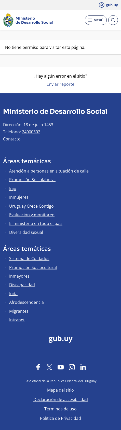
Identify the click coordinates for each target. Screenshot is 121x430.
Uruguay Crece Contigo (31, 206)
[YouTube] (61, 367)
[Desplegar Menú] (96, 20)
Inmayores (19, 276)
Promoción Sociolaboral (32, 179)
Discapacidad (22, 285)
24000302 (31, 132)
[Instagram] (72, 367)
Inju (12, 188)
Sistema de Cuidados (29, 258)
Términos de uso (60, 409)
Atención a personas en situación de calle (49, 171)
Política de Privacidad (60, 418)
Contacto (12, 139)
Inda (13, 293)
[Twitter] (49, 367)
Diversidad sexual (26, 232)
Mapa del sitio (60, 390)
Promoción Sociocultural (33, 267)
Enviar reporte (60, 84)
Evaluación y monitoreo (32, 215)
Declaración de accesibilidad (60, 399)
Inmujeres (19, 197)
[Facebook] (38, 367)
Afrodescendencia (26, 302)
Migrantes (19, 311)
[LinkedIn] (83, 367)
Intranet (17, 320)
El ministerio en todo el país (35, 223)
